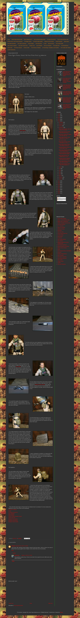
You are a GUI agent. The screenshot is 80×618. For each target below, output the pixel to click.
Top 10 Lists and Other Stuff (62, 39)
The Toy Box (60, 259)
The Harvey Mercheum (62, 258)
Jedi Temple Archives (62, 239)
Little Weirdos (60, 240)
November (61, 124)
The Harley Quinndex (12, 43)
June (60, 170)
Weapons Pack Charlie (40, 384)
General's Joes (61, 231)
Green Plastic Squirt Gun (62, 233)
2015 (59, 191)
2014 (59, 193)
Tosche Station (31, 43)
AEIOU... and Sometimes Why (63, 219)
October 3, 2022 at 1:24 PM (26, 555)
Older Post (50, 603)
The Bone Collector (12, 509)
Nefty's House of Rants (62, 247)
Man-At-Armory (51, 43)
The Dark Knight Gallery (37, 41)
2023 (59, 119)
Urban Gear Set (11, 517)
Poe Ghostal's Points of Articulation (64, 250)
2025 (59, 115)
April (60, 173)
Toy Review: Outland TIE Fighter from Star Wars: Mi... (65, 135)
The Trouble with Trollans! (66, 47)
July (60, 168)
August (60, 166)
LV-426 (45, 43)
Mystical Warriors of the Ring (63, 246)
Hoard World (60, 236)
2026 (59, 114)
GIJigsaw (13, 545)
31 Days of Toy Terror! (51, 39)
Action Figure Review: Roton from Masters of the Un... (64, 145)
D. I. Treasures (60, 225)
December (61, 122)
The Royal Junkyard (18, 47)
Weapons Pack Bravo (13, 520)
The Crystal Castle (59, 43)
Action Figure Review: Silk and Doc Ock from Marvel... (65, 162)
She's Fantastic (61, 255)
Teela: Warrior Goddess (12, 45)
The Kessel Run (39, 43)
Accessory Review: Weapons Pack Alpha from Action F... (64, 159)
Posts (58, 197)
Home (8, 39)
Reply (12, 550)
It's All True (60, 237)
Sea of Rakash (39, 45)
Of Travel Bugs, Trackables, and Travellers (50, 47)
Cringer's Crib (32, 45)
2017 (59, 187)
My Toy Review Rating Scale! (39, 39)
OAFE (59, 249)
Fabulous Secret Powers (49, 41)
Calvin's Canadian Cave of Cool (64, 222)
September (61, 127)
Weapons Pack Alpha (13, 519)
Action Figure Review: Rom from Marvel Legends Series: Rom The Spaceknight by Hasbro (67, 106)
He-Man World (60, 234)
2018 (59, 186)
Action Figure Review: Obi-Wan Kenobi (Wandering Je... (65, 150)
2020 (59, 182)
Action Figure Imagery (62, 218)
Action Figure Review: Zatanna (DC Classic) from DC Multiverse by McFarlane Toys (67, 93)
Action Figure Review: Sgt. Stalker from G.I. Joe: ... (64, 156)
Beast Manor (66, 41)
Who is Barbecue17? (28, 39)
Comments (60, 200)
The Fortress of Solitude (35, 47)
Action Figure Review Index (17, 39)
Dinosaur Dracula (61, 228)
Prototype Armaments (13, 512)
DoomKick (60, 230)
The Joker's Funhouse (22, 43)
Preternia (59, 252)
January (60, 178)
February (61, 177)
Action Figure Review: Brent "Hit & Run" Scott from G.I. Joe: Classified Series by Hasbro (67, 73)
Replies (14, 553)
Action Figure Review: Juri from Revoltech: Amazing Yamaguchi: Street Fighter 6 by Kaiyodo (67, 87)
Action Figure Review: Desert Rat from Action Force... (64, 132)
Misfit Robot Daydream (62, 244)
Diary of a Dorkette (61, 227)
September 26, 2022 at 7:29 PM (22, 545)
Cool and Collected (61, 224)
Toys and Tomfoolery (62, 264)
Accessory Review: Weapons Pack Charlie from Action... (64, 153)
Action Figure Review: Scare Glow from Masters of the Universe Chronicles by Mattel (67, 80)
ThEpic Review (61, 261)
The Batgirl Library (27, 41)
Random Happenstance (62, 253)
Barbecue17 (17, 555)
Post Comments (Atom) (18, 605)
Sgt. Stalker (18, 366)
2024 (59, 117)
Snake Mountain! (59, 41)
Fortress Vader (26, 47)
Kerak (9, 510)
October (60, 125)
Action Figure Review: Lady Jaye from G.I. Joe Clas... (65, 129)
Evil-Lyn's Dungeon (47, 45)
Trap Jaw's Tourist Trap (23, 45)
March (60, 175)
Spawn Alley (10, 47)
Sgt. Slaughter (11, 513)
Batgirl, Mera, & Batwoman (63, 221)
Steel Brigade (23, 130)
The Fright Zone (56, 45)
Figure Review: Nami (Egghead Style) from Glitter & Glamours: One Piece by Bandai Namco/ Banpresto (67, 99)
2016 (59, 189)
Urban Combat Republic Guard (15, 516)
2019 (59, 184)
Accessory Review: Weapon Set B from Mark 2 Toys (65, 148)
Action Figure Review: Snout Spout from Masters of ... (64, 164)
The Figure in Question (62, 256)
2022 (59, 120)
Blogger (61, 612)
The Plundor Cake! (62, 139)
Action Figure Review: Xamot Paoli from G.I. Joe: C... (64, 138)
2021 (59, 181)
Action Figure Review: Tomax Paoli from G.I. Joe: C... (64, 142)
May (60, 172)
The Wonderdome (64, 45)
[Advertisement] (30, 592)
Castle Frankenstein (11, 49)
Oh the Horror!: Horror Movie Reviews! (15, 41)
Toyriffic (59, 262)
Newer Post (11, 603)
